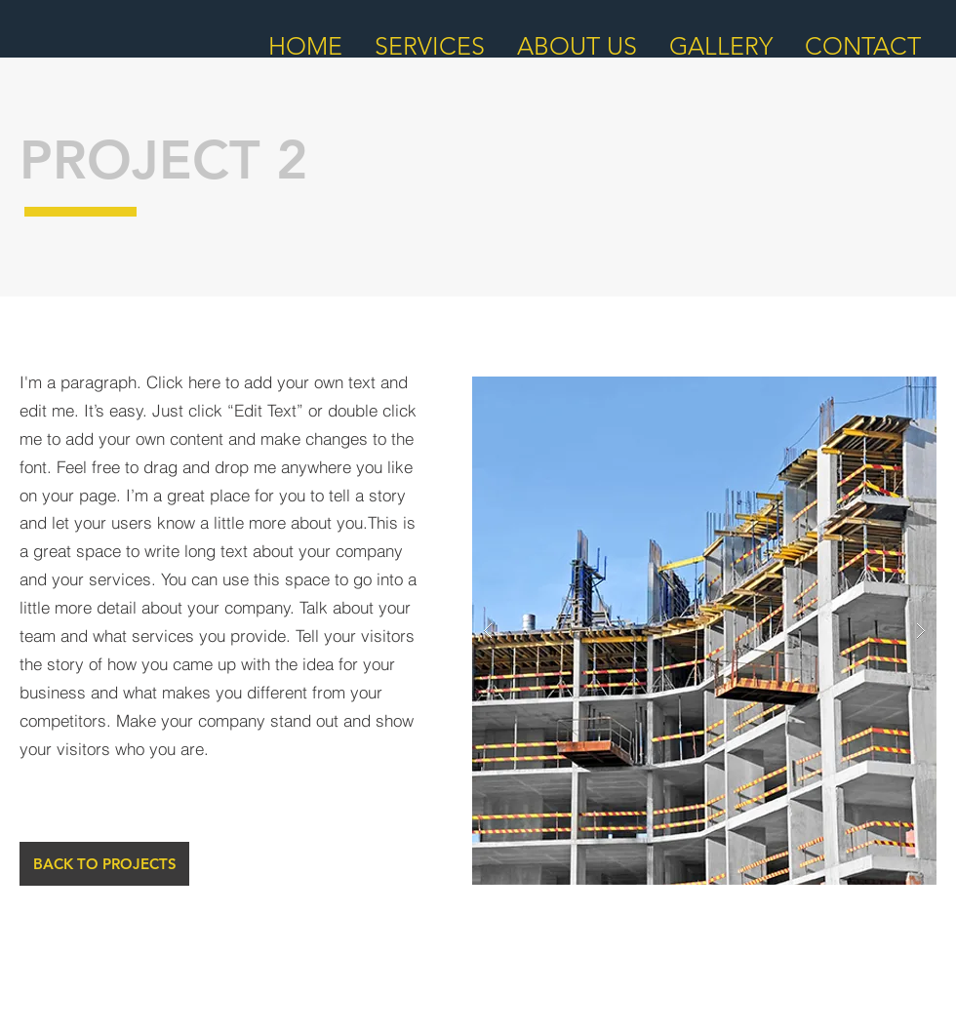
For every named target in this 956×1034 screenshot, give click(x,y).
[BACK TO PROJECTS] (104, 864)
